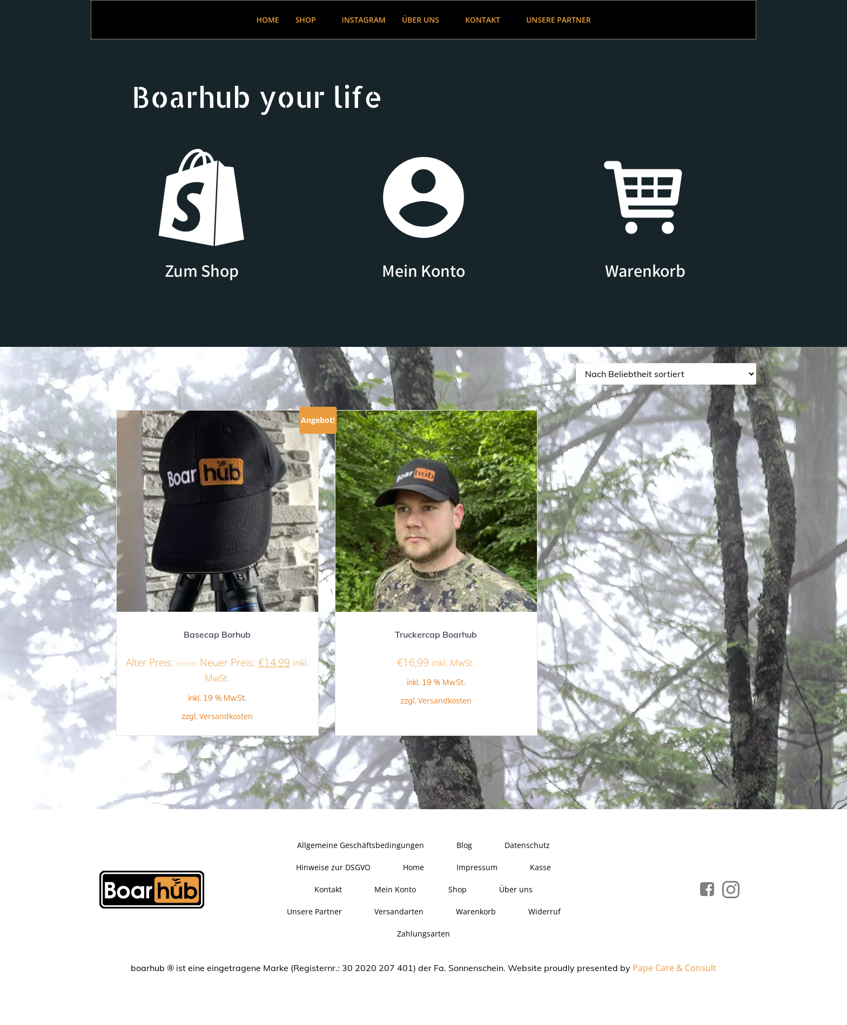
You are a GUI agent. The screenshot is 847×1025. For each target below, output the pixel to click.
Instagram (364, 20)
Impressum (477, 867)
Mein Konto (395, 889)
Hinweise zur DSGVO (333, 867)
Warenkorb (476, 911)
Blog (464, 845)
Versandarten (399, 911)
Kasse (540, 867)
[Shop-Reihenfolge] (666, 374)
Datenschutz (527, 845)
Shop (310, 20)
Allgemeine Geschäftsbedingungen (360, 845)
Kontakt (487, 20)
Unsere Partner (558, 20)
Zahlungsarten (423, 933)
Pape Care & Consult (674, 968)
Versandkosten (226, 716)
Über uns (425, 20)
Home (267, 20)
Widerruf (544, 911)
